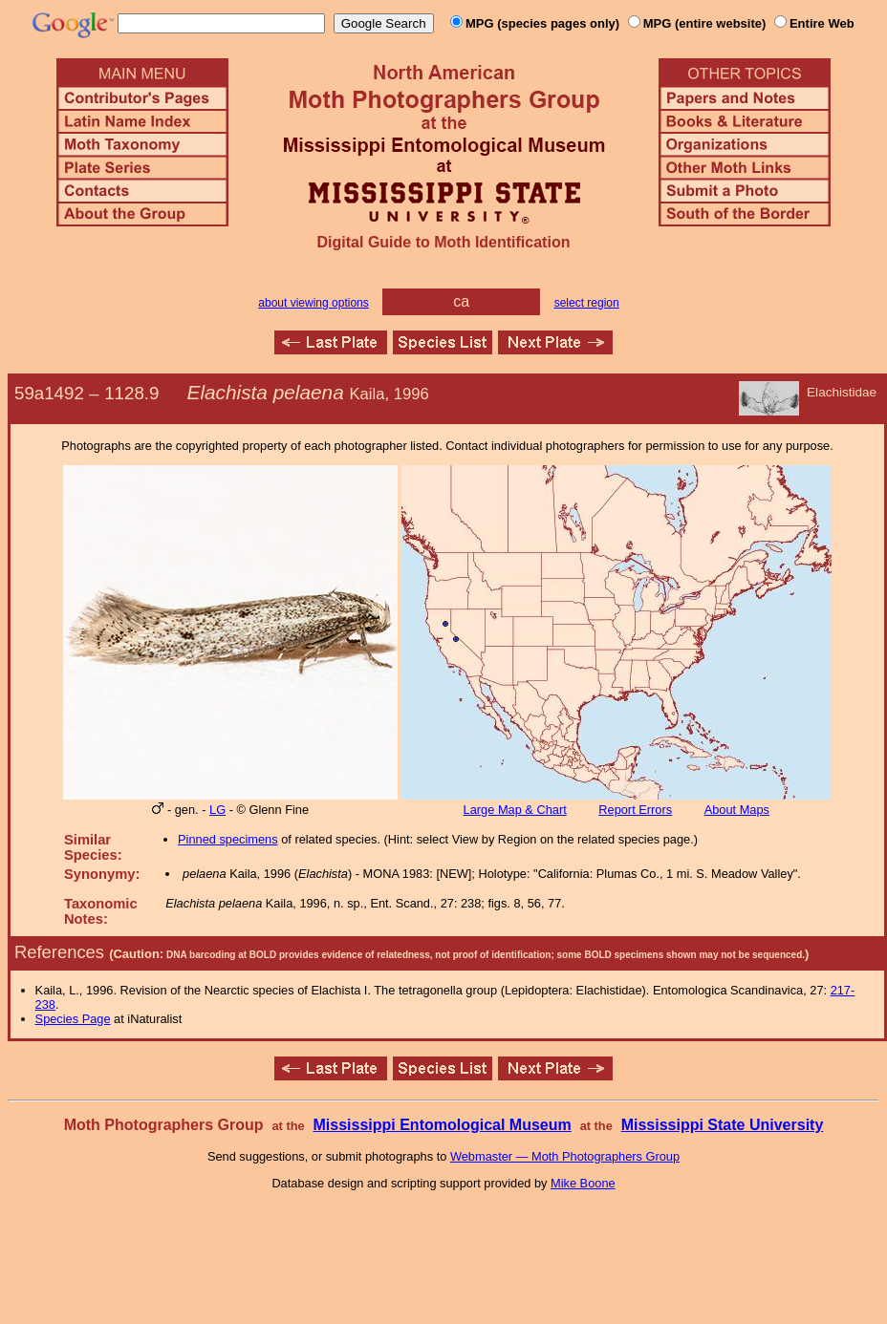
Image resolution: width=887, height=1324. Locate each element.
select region (586, 303)
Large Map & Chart (515, 809)
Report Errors (635, 809)
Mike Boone (583, 1183)
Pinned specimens (228, 839)
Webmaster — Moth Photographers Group (565, 1156)
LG (217, 809)
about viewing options (313, 303)
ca (461, 301)
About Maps (736, 809)
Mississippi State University (722, 1125)
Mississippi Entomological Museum (442, 1125)
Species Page (73, 1019)
